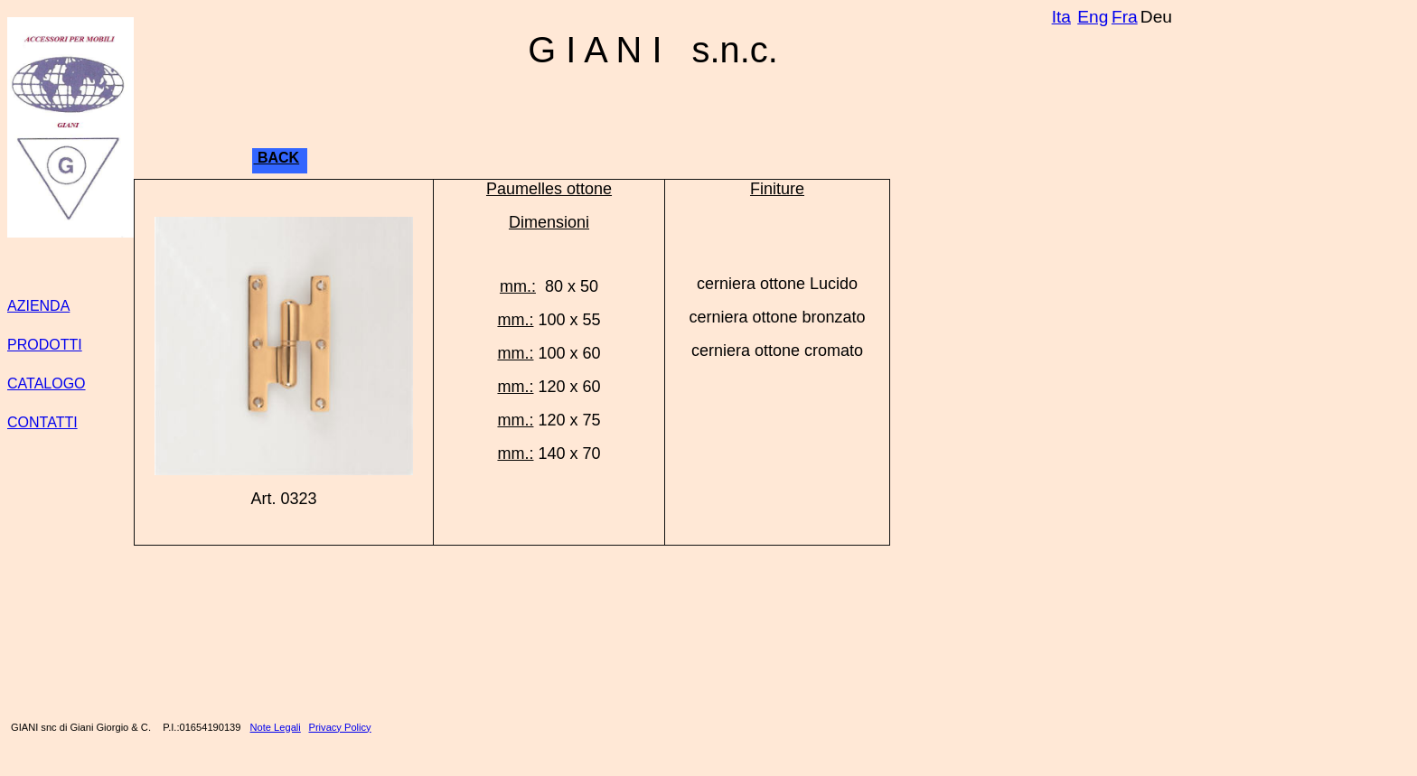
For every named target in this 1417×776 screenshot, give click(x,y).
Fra (1125, 16)
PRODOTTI (44, 344)
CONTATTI (42, 422)
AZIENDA (38, 305)
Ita (1061, 16)
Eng (1092, 16)
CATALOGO (46, 383)
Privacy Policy (340, 727)
